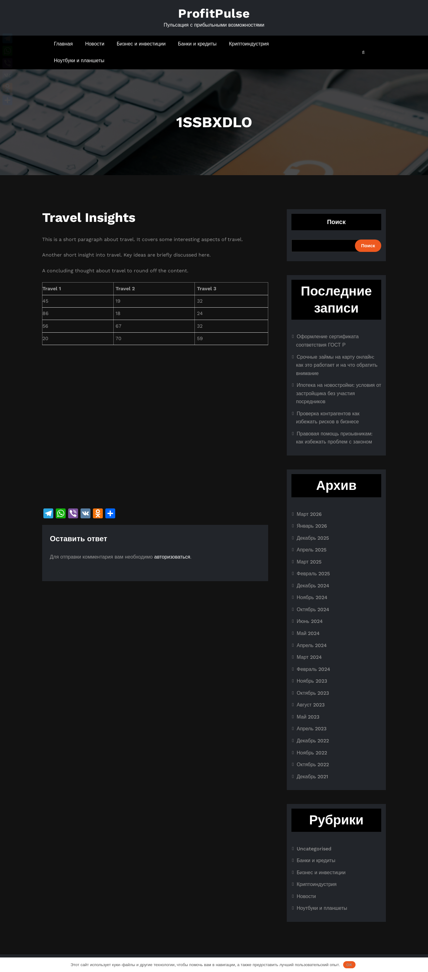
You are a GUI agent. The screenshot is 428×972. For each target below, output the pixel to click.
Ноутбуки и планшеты (79, 60)
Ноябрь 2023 (312, 681)
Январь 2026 (312, 526)
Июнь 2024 (310, 621)
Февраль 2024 (313, 669)
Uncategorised (314, 849)
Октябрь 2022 (313, 764)
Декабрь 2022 (313, 741)
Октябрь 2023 (313, 693)
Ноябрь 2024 (312, 597)
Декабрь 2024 (313, 586)
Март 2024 (309, 657)
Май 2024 (308, 633)
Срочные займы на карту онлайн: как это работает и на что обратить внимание (337, 365)
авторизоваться (172, 557)
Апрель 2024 (312, 645)
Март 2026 (309, 514)
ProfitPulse (214, 13)
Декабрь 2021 (312, 777)
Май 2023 (308, 717)
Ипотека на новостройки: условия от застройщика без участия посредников (338, 393)
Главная (63, 44)
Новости (94, 44)
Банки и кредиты (197, 44)
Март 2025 (309, 562)
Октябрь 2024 (313, 609)
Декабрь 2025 (313, 538)
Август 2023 (311, 705)
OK (349, 964)
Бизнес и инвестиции (141, 44)
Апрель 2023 (311, 729)
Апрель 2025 (311, 550)
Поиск (336, 222)
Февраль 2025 (313, 574)
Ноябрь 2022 (312, 753)
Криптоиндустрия (249, 44)
